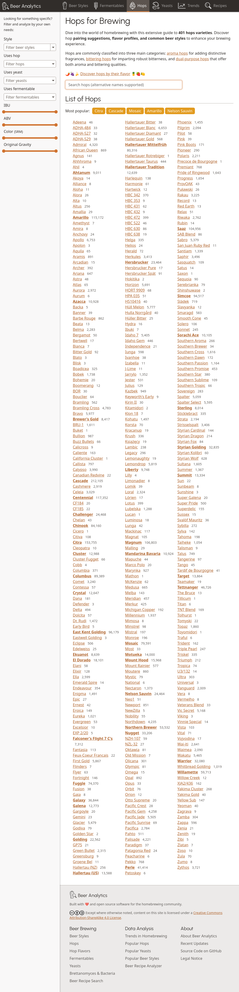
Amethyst (81, 223)
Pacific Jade (135, 816)
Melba (130, 592)
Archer (78, 267)
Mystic (130, 676)
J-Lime (130, 368)
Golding (80, 839)
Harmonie (134, 183)
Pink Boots (186, 144)
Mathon (132, 576)
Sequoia (184, 279)
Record (183, 200)
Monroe (132, 637)
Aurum (79, 295)
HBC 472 (132, 217)
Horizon (132, 284)
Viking (182, 716)
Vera (181, 693)
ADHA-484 (82, 127)
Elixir (77, 671)
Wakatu (184, 755)
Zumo (182, 861)
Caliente (80, 452)
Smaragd (185, 312)
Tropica (183, 665)
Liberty (131, 469)
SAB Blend (186, 234)
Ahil (76, 166)
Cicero (78, 531)
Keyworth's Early (139, 396)
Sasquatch (186, 262)
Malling (131, 548)
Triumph (184, 660)
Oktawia (132, 749)
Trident (183, 643)
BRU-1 (78, 424)
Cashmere (82, 486)
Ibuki (129, 329)
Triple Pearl (187, 648)
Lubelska (133, 508)
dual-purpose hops (192, 58)
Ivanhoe (132, 357)
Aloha (78, 189)
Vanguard (185, 688)
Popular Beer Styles (142, 958)
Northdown (135, 721)
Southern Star (189, 374)
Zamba (183, 816)
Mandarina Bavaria (142, 553)
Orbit (129, 788)
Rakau (182, 195)
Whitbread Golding (194, 766)
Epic (76, 699)
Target (183, 576)
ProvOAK (185, 183)
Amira (78, 228)
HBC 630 (132, 228)
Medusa (132, 587)
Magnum (133, 542)
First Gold (81, 760)
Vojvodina (186, 738)
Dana (77, 598)
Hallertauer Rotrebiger (145, 155)
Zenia (182, 828)
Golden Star (83, 833)
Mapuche (133, 559)
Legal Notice (191, 958)
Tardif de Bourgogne (195, 570)
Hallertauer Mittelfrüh (146, 144)
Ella (76, 676)
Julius (129, 385)
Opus (129, 783)
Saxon (182, 273)
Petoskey (133, 873)
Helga (130, 239)
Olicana (131, 760)
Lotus (130, 503)
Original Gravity (17, 144)
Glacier (79, 822)
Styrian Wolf (187, 458)
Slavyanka (186, 307)
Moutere (132, 671)
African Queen (85, 150)
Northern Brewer (141, 727)
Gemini (79, 816)
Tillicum (184, 598)
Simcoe (184, 295)
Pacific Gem (135, 811)
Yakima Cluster (190, 788)
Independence (137, 346)
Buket (78, 430)
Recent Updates (194, 943)
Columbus (82, 576)
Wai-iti (182, 744)
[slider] (3, 111)
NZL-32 (131, 744)
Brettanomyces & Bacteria (92, 973)
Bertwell (80, 340)
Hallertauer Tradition (144, 166)
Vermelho (185, 699)
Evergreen (82, 721)
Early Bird (81, 626)
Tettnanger (187, 587)
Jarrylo (131, 374)
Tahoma (184, 536)
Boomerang (83, 385)
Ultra (181, 676)
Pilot (181, 133)
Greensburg (83, 856)
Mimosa (132, 620)
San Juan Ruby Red (193, 245)
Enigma (79, 693)
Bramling (81, 402)
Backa (78, 307)
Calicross (80, 447)
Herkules (133, 256)
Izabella (132, 363)
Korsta (131, 424)
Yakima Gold (188, 794)
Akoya (78, 178)
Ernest (78, 704)
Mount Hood (136, 660)
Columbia (81, 570)
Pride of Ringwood (193, 172)
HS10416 (133, 301)
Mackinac (133, 531)
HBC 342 (132, 195)
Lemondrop (135, 463)
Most (129, 648)
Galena (79, 805)
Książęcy (132, 441)
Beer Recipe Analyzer (143, 965)
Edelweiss (81, 648)
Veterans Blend (190, 704)
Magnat (132, 536)
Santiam (184, 251)
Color (13, 131)
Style (8, 39)
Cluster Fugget (85, 559)
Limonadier (135, 480)
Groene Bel (82, 861)
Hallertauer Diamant (143, 133)
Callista (79, 463)
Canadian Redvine (88, 475)
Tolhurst (184, 615)
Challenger (83, 514)
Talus (181, 553)
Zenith (183, 833)
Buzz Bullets (83, 441)
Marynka (133, 570)
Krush (130, 435)
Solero (183, 323)
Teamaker (186, 581)
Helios (130, 245)
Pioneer (184, 150)
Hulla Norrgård (138, 312)
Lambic (131, 447)
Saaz (181, 228)
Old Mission (135, 755)
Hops (74, 943)
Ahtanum (81, 172)
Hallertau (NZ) (85, 867)
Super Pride (187, 503)
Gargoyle (81, 811)
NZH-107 (133, 738)
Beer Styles (79, 936)
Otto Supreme (137, 800)
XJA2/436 (185, 783)
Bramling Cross (86, 407)
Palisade (132, 839)
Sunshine (185, 491)
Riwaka (183, 217)
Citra (99, 110)
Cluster (79, 553)
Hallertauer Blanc (140, 127)
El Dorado (82, 660)
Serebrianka (187, 284)
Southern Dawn (191, 357)
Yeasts (75, 965)
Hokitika (132, 279)
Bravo (78, 413)
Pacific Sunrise (137, 822)
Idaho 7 (131, 335)
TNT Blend (186, 609)
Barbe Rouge (84, 318)
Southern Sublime (193, 379)
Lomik (130, 486)
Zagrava (184, 811)
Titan (181, 604)
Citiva (77, 536)
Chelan (79, 519)
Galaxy (79, 800)
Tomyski (184, 620)
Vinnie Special (189, 721)
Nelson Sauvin (180, 110)
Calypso (80, 469)
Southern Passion (192, 363)
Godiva (79, 828)
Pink (181, 138)
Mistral (131, 632)
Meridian (133, 598)
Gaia (77, 794)
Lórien (130, 497)
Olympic (132, 766)
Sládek (183, 301)
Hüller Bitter (136, 318)
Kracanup (133, 430)
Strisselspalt (187, 424)
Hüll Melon (134, 307)
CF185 (78, 508)
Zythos (183, 867)
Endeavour (82, 688)
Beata (78, 323)
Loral (129, 491)
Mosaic (135, 110)
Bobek (78, 374)
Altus (77, 206)
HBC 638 (132, 234)
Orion (130, 794)
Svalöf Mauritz (189, 519)
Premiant (185, 166)
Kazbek (131, 391)
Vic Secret (185, 710)
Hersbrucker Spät (140, 273)
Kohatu (131, 419)
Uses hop (12, 55)
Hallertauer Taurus (141, 161)
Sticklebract (187, 413)
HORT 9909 (135, 290)
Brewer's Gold (85, 419)
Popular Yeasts (138, 950)
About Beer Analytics (199, 936)
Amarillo (154, 110)
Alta (76, 200)
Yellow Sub (186, 800)
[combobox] (30, 63)
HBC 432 (132, 211)
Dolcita (79, 615)
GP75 (77, 844)
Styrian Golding (191, 447)
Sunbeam (185, 486)
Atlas (77, 284)
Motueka (133, 654)
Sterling (184, 407)
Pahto (130, 833)
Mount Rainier (137, 665)
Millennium (135, 615)
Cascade (116, 110)
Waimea (184, 749)
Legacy (131, 452)
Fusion (78, 788)
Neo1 (129, 699)
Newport (132, 704)
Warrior (184, 760)
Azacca (79, 301)
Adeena (79, 122)
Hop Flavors (80, 950)
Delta (77, 609)
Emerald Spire (85, 682)
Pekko (130, 861)
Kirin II (131, 402)
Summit (184, 475)
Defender (81, 604)
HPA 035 (132, 295)
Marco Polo (135, 564)
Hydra (130, 323)
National (132, 682)
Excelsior (80, 727)
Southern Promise (193, 368)
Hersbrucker (136, 262)
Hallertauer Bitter (140, 122)
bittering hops (98, 58)
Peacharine (135, 856)
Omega (131, 772)
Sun (180, 480)
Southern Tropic (191, 385)
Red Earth (185, 206)
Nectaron (133, 688)
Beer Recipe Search (86, 980)
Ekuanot (80, 654)
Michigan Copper (140, 609)
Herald (131, 251)
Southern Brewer (192, 346)
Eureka (79, 716)
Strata (182, 419)
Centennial (83, 497)
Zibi (180, 839)
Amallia (79, 211)
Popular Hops (137, 943)
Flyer (77, 772)
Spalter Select (189, 402)
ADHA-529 (82, 138)
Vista (181, 727)
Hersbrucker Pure (140, 267)
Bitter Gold (82, 351)
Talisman (185, 548)
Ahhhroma (82, 161)
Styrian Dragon (190, 435)
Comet (78, 581)
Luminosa (133, 519)
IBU (7, 105)
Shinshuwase (188, 290)
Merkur (131, 604)
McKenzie (133, 581)
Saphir (183, 256)
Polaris (183, 155)
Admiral (80, 144)
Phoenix (184, 122)
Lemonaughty (137, 458)
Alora (77, 195)
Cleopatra (81, 548)
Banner (79, 312)
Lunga (130, 525)
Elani (77, 665)
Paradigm (133, 844)
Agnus (78, 155)
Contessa (81, 587)
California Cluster (88, 458)
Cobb (77, 564)
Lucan (130, 514)
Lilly (128, 475)
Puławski (185, 189)
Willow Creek (188, 777)
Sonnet (183, 329)
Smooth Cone (189, 318)
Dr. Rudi (79, 620)
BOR (77, 391)
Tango (182, 564)
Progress (185, 178)
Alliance (79, 183)
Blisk (77, 363)
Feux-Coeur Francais (90, 755)
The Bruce (186, 592)
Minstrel (132, 626)
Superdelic (186, 508)
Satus (182, 267)
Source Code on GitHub (201, 950)
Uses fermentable (19, 88)
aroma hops (177, 53)
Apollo (78, 239)
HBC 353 (132, 200)
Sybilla (183, 525)
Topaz (182, 626)
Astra (77, 279)
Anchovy (80, 234)
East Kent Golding (89, 632)
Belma (78, 329)
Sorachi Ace (188, 335)
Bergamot (81, 335)
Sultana (183, 463)
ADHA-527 (82, 133)
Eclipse (79, 643)
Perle (130, 867)
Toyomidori (187, 632)
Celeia (78, 491)
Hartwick (133, 189)
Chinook (80, 525)
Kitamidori (134, 407)
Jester (130, 379)
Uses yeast (13, 72)
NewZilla (132, 710)
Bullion (79, 435)
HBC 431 (132, 206)
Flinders (80, 766)
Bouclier (80, 396)
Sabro (182, 239)
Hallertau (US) (86, 873)
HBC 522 (132, 223)
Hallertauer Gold (139, 138)
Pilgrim (183, 127)
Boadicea (81, 368)
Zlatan (182, 844)
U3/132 (183, 671)
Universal (185, 682)
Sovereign (186, 391)
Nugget (132, 732)
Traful (182, 637)
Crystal (79, 592)
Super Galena (189, 497)
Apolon (79, 245)
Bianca (78, 346)
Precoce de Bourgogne (197, 161)
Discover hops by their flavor (105, 73)
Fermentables (82, 958)
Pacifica (131, 828)
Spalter (183, 396)
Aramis (79, 256)
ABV (7, 118)
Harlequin (133, 178)
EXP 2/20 (80, 732)
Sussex (183, 514)
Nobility (132, 716)
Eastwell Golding (87, 637)
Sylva (181, 531)
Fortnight (81, 777)
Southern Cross (190, 351)
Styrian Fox (187, 441)
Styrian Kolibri (189, 452)
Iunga (130, 351)
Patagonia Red (138, 850)
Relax (182, 211)
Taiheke (184, 542)
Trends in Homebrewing (146, 936)
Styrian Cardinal (191, 430)
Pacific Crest (135, 805)
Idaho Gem (135, 340)
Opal (129, 777)
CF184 (78, 503)
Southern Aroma (191, 340)
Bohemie (80, 379)
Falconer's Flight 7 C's (92, 738)
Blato (77, 357)
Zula (181, 856)
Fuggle (79, 783)
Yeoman (184, 805)
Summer (184, 469)
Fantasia (80, 749)
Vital (181, 732)
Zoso (181, 850)
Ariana (78, 273)
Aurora (79, 290)
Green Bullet (84, 850)
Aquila (78, 251)
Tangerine (186, 559)
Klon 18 (131, 413)
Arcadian (80, 262)
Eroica (78, 710)
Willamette (187, 772)
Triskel (183, 654)
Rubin (182, 223)
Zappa (182, 822)
